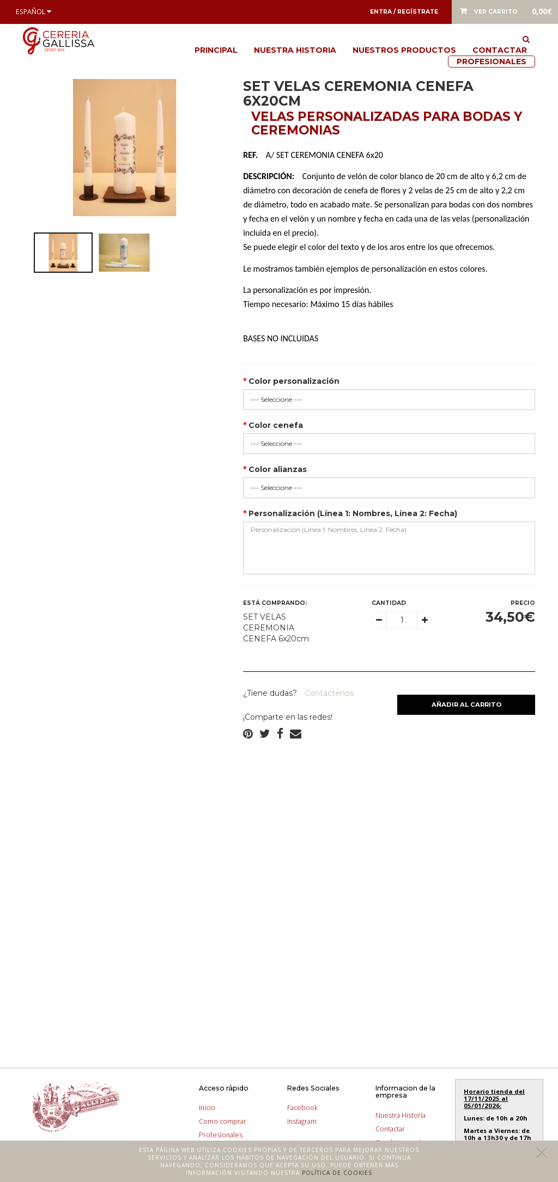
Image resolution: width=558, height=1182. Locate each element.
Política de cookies (337, 1173)
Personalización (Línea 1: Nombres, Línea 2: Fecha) (352, 513)
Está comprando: (275, 603)
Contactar (499, 50)
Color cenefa (275, 425)
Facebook (302, 1107)
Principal (216, 50)
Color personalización (293, 381)
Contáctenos (328, 693)
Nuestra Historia (295, 50)
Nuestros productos (404, 50)
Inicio (207, 1107)
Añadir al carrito (466, 704)
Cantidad (389, 603)
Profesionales (491, 61)
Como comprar (222, 1121)
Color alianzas (277, 469)
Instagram (302, 1121)
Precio (523, 603)
